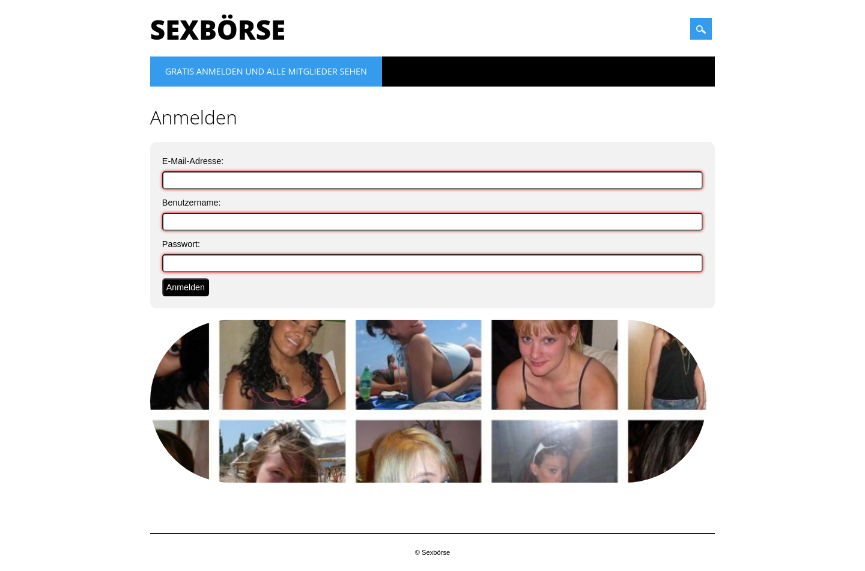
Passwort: (181, 244)
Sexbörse (217, 29)
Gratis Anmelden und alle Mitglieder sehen (266, 71)
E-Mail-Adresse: (192, 161)
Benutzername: (191, 202)
